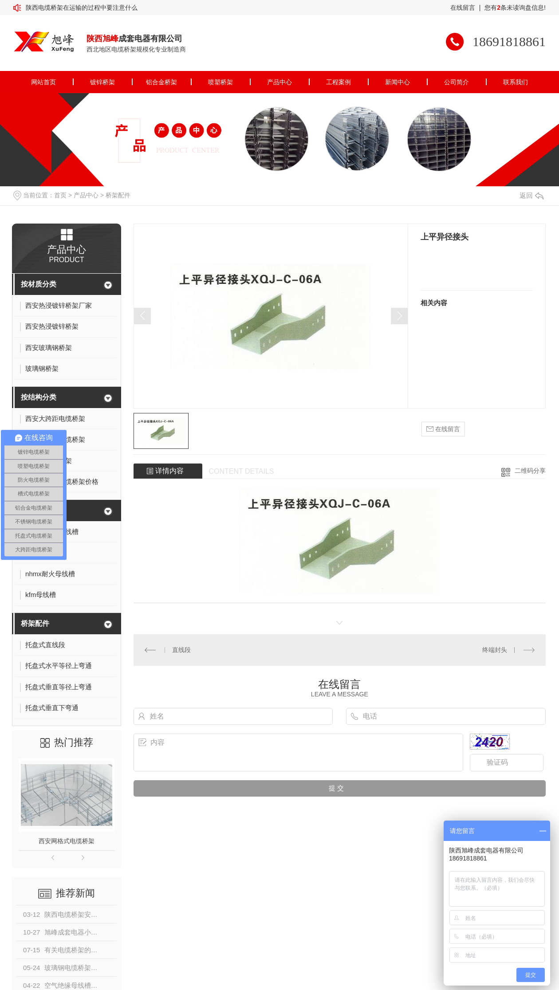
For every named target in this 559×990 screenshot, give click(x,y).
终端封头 (494, 649)
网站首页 (43, 82)
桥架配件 (118, 195)
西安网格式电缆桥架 (66, 841)
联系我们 (515, 82)
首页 (60, 195)
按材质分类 (38, 284)
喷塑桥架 (220, 82)
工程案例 (338, 82)
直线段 (181, 649)
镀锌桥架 (102, 82)
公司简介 (456, 82)
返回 (531, 195)
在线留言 (462, 7)
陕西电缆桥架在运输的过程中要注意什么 (82, 7)
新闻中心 (397, 82)
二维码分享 (530, 470)
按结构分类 (38, 397)
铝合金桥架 (161, 82)
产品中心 (279, 82)
